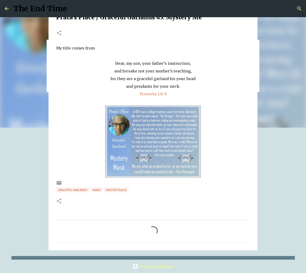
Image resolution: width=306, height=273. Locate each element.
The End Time (40, 8)
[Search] (299, 8)
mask (96, 189)
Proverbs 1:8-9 (153, 94)
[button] (59, 33)
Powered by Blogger (153, 266)
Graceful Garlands (72, 189)
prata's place (116, 189)
